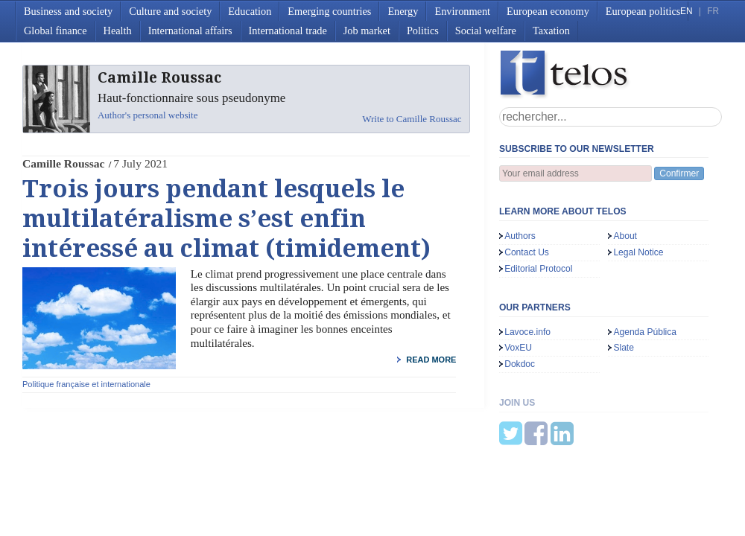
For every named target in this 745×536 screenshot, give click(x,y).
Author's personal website (147, 115)
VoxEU (518, 347)
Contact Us (526, 252)
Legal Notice (638, 252)
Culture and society (170, 11)
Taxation (551, 30)
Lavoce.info (527, 332)
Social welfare (485, 30)
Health (118, 30)
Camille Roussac (63, 163)
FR (713, 11)
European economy (548, 11)
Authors (520, 236)
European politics (643, 11)
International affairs (190, 30)
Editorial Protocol (538, 269)
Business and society (68, 11)
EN (686, 11)
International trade (288, 30)
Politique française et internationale (86, 384)
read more (431, 359)
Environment (462, 11)
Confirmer (679, 173)
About (625, 236)
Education (249, 11)
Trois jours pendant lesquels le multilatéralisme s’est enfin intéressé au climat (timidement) (226, 219)
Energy (402, 11)
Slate (623, 347)
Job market (366, 30)
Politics (423, 30)
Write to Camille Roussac (411, 118)
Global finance (55, 30)
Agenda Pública (644, 332)
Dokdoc (519, 364)
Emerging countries (329, 11)
